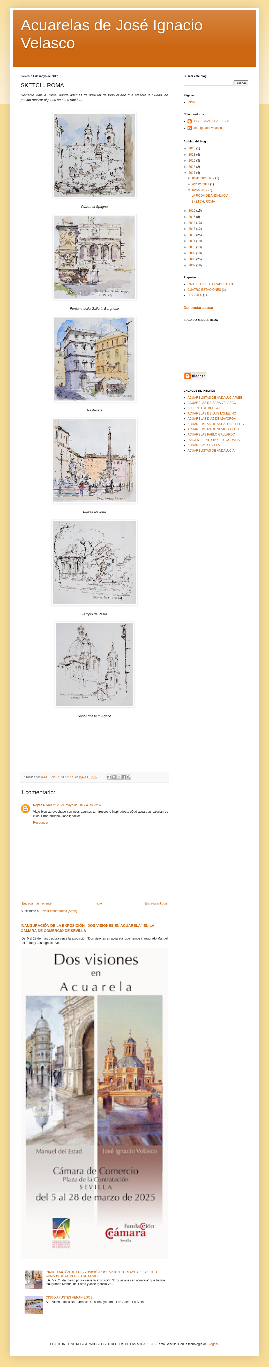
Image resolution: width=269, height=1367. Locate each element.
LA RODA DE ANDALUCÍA (209, 195)
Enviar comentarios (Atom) (58, 911)
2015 (192, 217)
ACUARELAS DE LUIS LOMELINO (212, 413)
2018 (192, 167)
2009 (192, 253)
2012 (192, 235)
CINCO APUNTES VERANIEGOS (69, 1297)
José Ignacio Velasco (207, 128)
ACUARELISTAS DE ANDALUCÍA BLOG (216, 424)
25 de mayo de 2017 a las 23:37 (79, 805)
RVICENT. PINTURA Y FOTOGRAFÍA (214, 440)
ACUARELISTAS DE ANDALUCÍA (211, 450)
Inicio (98, 903)
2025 (192, 148)
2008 (192, 259)
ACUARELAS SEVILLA (204, 445)
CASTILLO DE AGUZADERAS (209, 284)
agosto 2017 (201, 184)
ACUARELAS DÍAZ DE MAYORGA (212, 418)
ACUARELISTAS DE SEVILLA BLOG (213, 429)
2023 (192, 154)
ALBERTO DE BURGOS (204, 408)
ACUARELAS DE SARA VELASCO (212, 403)
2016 (192, 210)
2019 (192, 160)
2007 (192, 265)
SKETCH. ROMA (203, 201)
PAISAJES (195, 295)
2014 (192, 223)
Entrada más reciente (36, 903)
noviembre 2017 (203, 178)
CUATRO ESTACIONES (204, 290)
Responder (40, 822)
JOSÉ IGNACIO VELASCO (211, 121)
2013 (192, 229)
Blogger (213, 1344)
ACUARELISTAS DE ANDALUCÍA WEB (215, 397)
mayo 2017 (200, 190)
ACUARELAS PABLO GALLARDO (211, 434)
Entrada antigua (156, 903)
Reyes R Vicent (44, 805)
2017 (192, 173)
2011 (192, 241)
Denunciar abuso (198, 308)
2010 (192, 247)
